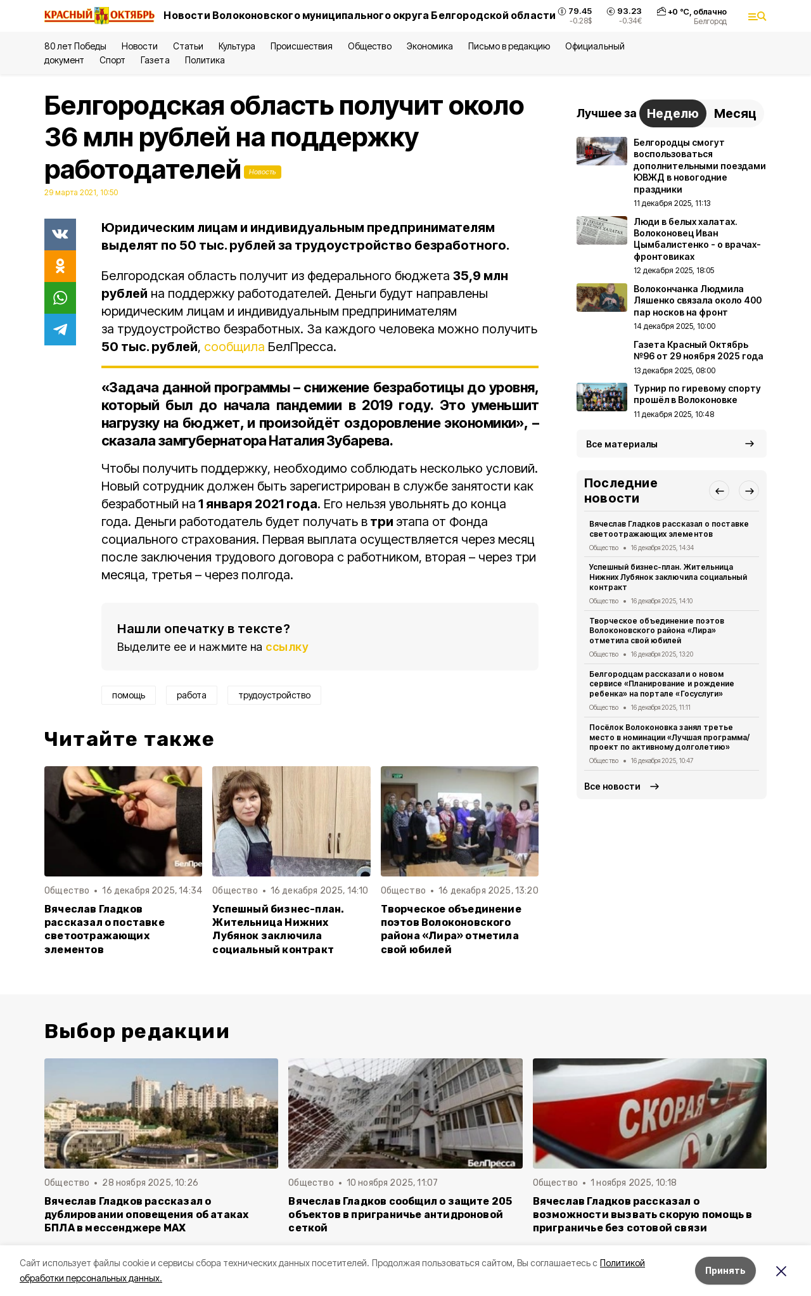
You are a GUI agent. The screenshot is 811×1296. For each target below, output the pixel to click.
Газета (155, 60)
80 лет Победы (75, 46)
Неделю (673, 113)
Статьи (188, 46)
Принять (725, 1270)
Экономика (430, 46)
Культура (237, 46)
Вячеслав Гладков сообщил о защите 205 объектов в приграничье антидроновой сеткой (400, 1214)
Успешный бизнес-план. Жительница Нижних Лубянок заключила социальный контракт (278, 929)
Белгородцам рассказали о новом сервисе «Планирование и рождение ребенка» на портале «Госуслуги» (661, 684)
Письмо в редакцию (509, 46)
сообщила (234, 346)
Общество (369, 46)
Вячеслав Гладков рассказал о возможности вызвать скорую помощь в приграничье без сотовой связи (643, 1214)
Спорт (112, 60)
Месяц (735, 113)
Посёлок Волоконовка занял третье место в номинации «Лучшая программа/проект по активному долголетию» (669, 737)
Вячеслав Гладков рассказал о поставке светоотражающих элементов (104, 929)
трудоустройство (274, 695)
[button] (719, 490)
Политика (205, 60)
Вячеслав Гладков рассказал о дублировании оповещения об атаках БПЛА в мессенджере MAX (146, 1214)
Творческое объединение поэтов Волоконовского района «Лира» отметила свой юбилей (451, 929)
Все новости (612, 786)
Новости (139, 46)
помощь (128, 695)
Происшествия (302, 46)
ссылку (287, 646)
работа (192, 695)
